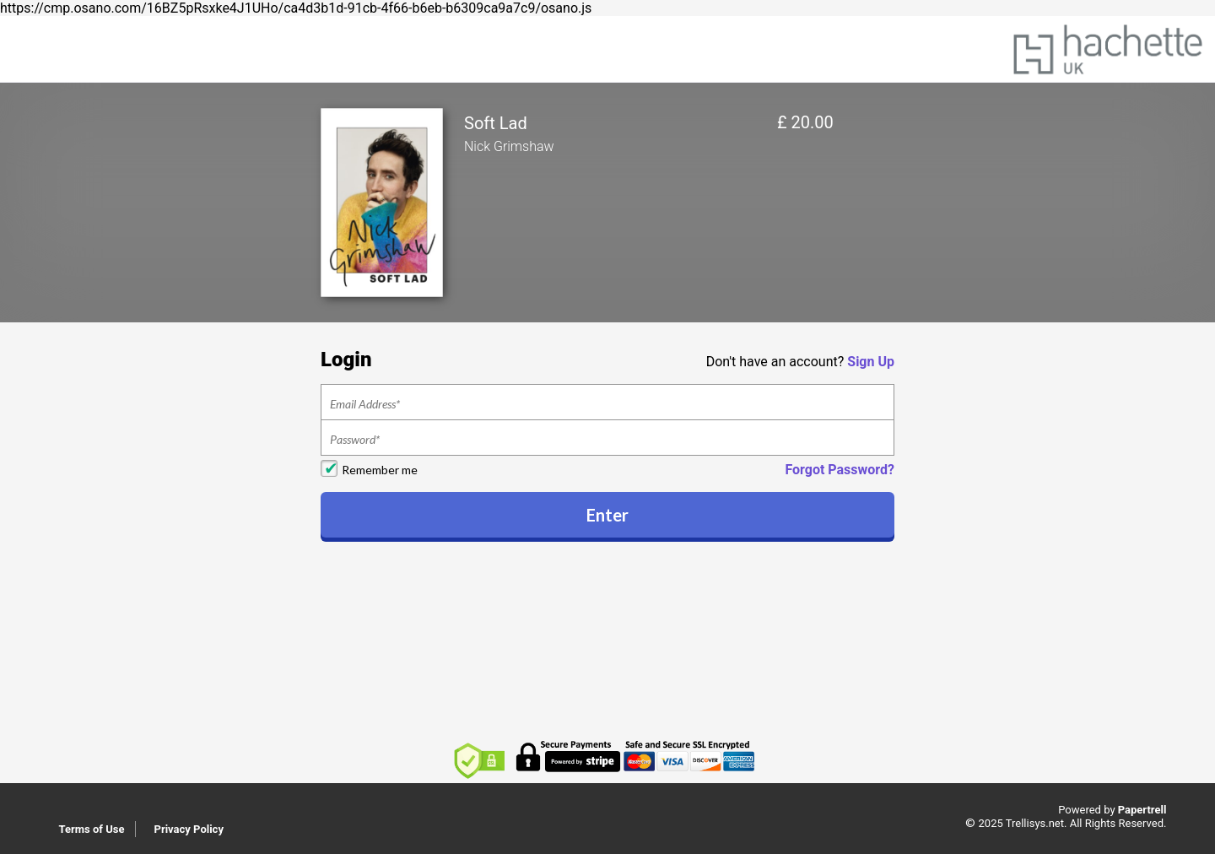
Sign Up (870, 362)
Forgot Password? (839, 470)
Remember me (380, 469)
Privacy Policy (189, 829)
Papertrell (1142, 809)
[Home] (1108, 47)
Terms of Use (92, 829)
